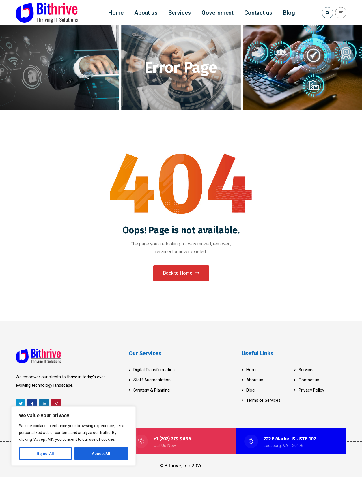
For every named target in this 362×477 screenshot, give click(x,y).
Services (306, 369)
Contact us (309, 379)
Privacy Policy (311, 390)
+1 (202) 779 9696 (172, 438)
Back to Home (181, 273)
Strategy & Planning (151, 390)
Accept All (101, 453)
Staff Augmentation (152, 379)
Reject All (45, 453)
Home (252, 369)
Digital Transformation (154, 369)
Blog (250, 390)
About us (254, 379)
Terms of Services (263, 400)
